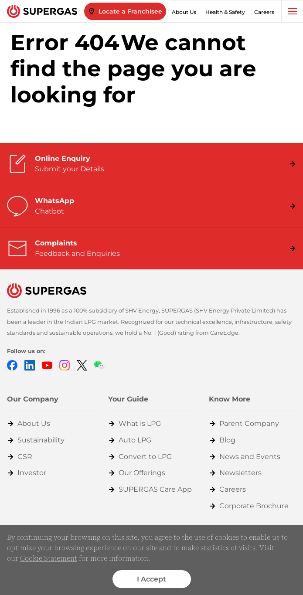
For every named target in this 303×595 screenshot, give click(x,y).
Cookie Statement (48, 558)
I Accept (151, 579)
